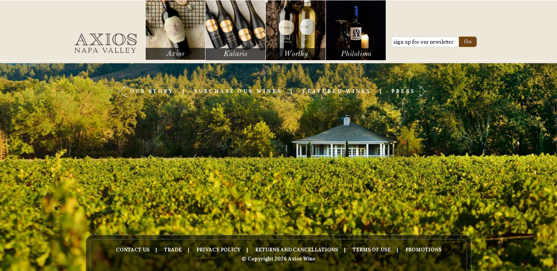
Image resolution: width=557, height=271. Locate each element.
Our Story (151, 91)
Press (403, 91)
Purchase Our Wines (238, 91)
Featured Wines (336, 91)
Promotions (423, 250)
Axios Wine (106, 43)
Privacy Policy (218, 250)
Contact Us (132, 250)
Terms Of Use (372, 250)
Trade (173, 250)
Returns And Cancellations (296, 250)
